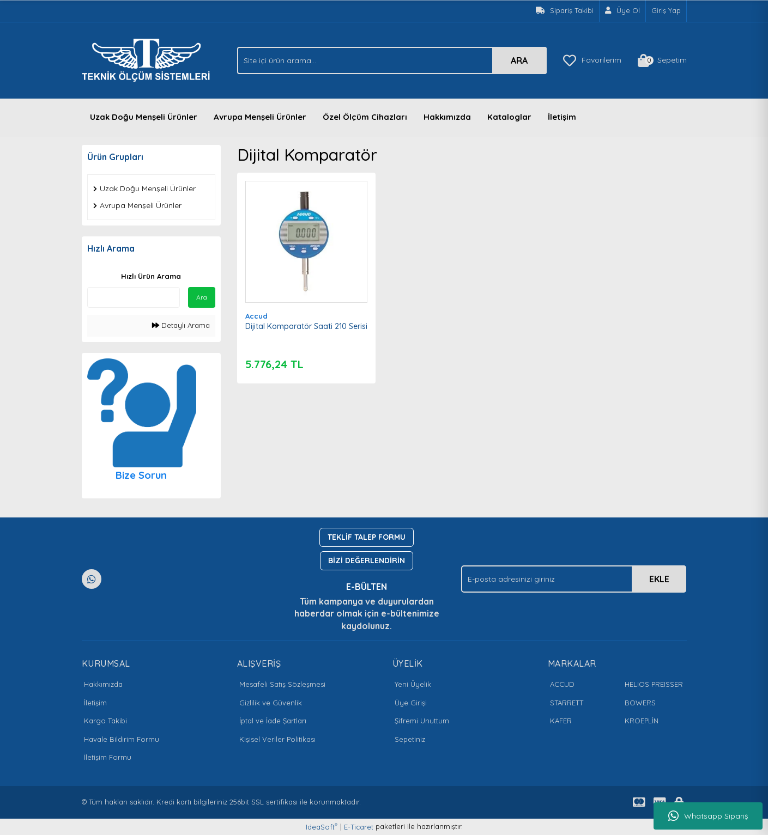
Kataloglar (509, 117)
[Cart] (662, 60)
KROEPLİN (641, 720)
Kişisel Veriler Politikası (277, 739)
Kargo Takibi (105, 720)
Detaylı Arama (181, 325)
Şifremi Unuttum (422, 720)
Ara (201, 297)
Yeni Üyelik (413, 684)
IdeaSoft (321, 826)
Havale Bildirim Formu (121, 739)
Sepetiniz (410, 739)
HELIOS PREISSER (654, 684)
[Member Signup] (623, 11)
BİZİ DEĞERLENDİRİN (366, 560)
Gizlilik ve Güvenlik (270, 702)
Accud (256, 316)
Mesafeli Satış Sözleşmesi (282, 684)
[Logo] (149, 59)
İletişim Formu (107, 757)
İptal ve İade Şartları (272, 720)
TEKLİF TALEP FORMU (367, 537)
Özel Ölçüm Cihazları (365, 117)
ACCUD (562, 684)
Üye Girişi (411, 702)
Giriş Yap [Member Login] (666, 10)
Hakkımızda (447, 117)
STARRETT (566, 702)
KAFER (561, 720)
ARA (519, 60)
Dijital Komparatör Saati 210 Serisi (306, 326)
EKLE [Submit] (659, 579)
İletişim (562, 117)
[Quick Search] (133, 297)
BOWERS (640, 702)
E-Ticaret (358, 826)
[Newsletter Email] (573, 579)
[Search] (392, 60)
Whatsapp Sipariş (708, 816)
